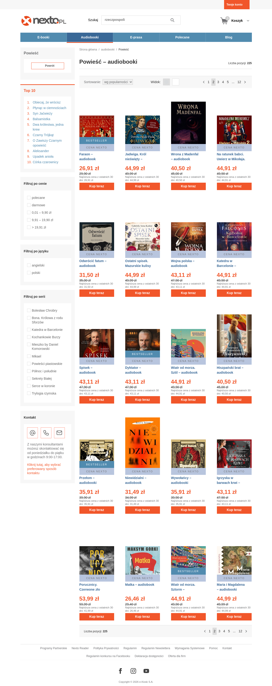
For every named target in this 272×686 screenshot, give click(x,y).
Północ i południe (44, 371)
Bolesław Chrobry (44, 310)
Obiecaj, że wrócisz (47, 102)
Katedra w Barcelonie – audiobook (226, 266)
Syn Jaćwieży (43, 113)
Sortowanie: (92, 82)
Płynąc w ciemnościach (49, 108)
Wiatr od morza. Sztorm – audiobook (183, 589)
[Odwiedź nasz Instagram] (133, 671)
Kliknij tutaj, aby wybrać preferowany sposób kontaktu (44, 469)
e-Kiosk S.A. (146, 681)
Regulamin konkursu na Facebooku (108, 656)
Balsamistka (41, 119)
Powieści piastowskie (47, 364)
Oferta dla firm (177, 656)
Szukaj (93, 20)
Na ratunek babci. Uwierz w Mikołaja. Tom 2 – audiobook (231, 159)
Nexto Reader (80, 648)
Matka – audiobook (139, 584)
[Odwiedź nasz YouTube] (146, 671)
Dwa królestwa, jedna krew (48, 127)
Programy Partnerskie (53, 648)
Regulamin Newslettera (155, 648)
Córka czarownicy (45, 162)
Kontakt (227, 648)
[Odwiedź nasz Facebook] (120, 671)
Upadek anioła (43, 156)
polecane (38, 198)
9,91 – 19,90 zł (42, 220)
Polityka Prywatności (106, 648)
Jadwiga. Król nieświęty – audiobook (135, 159)
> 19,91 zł (39, 227)
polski (36, 273)
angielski (38, 265)
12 (239, 82)
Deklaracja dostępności (149, 656)
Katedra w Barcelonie (47, 330)
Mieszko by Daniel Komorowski (45, 347)
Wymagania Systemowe (190, 648)
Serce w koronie (43, 386)
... (233, 82)
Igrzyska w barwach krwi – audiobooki (228, 482)
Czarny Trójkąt (43, 135)
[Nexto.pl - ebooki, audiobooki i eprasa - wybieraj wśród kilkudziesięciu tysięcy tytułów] (43, 21)
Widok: (156, 82)
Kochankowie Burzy (46, 337)
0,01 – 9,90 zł (41, 212)
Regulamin (130, 648)
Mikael (36, 356)
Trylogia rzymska (44, 393)
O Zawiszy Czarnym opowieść (47, 143)
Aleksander (41, 151)
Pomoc (213, 648)
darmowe (38, 205)
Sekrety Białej (42, 378)
